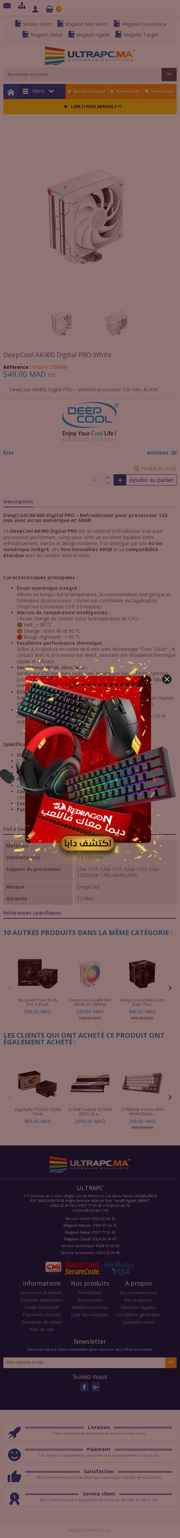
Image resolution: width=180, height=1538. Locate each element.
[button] (167, 679)
